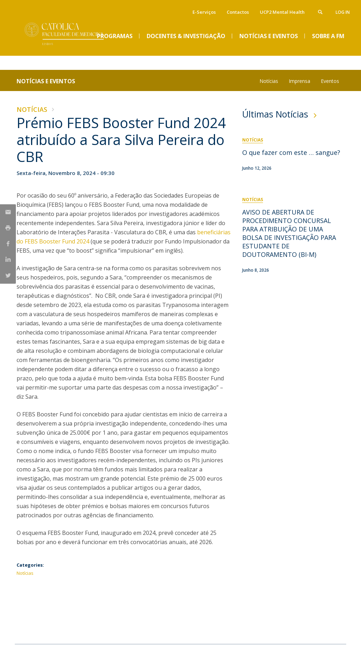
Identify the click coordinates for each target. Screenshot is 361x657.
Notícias (268, 81)
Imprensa (299, 81)
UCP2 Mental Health (282, 12)
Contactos (238, 12)
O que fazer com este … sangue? (291, 152)
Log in (343, 12)
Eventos (330, 81)
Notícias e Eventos (46, 81)
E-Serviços (204, 12)
